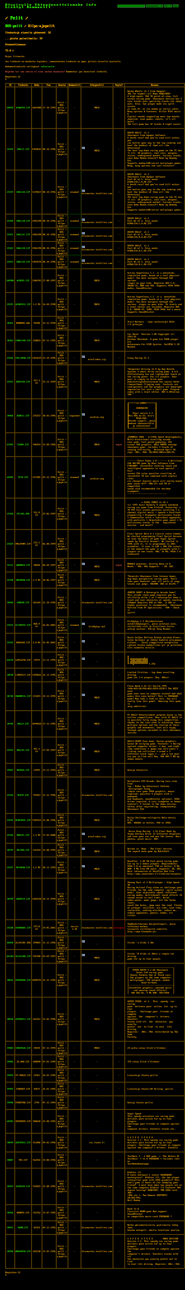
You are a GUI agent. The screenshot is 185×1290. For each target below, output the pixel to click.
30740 (10, 724)
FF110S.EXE (23, 514)
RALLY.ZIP (23, 724)
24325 (10, 304)
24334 (10, 795)
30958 (10, 1251)
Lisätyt (14, 7)
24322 (10, 248)
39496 (10, 1102)
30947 (10, 1227)
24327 (10, 382)
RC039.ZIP (23, 795)
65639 (10, 660)
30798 (10, 899)
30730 (10, 696)
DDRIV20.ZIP (23, 382)
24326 (10, 358)
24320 (10, 221)
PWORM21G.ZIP (23, 696)
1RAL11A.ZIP (23, 192)
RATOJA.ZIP (23, 770)
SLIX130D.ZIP (23, 956)
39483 (10, 1048)
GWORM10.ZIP (23, 565)
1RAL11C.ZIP (23, 234)
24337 (10, 867)
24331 (10, 625)
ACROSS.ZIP (23, 280)
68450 (10, 942)
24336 (10, 835)
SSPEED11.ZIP (23, 1019)
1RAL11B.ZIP (23, 221)
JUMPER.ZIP (23, 602)
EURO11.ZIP (23, 416)
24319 (10, 192)
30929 (10, 1186)
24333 (10, 750)
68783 (10, 1121)
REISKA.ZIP (23, 850)
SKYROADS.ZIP (23, 928)
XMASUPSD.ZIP (23, 1251)
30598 (10, 675)
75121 (10, 565)
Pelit (16, 18)
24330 (10, 580)
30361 (10, 323)
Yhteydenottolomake (59, 5)
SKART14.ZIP (23, 899)
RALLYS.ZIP (23, 750)
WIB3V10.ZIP (23, 1186)
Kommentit (39, 7)
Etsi (176, 6)
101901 (10, 956)
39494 (10, 1075)
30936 (10, 1212)
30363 (10, 340)
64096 (10, 477)
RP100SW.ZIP (23, 867)
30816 (10, 980)
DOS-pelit (13, 26)
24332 (10, 642)
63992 (10, 444)
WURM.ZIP (23, 1227)
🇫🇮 (83, 148)
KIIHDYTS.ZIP (23, 625)
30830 (10, 1019)
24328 (10, 514)
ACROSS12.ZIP (23, 304)
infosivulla (48, 66)
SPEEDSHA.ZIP (23, 980)
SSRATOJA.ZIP (23, 1048)
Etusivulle (20, 5)
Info (91, 5)
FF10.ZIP (23, 477)
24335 (10, 820)
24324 (10, 149)
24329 (10, 544)
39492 (10, 1089)
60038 (10, 107)
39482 (10, 1061)
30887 (10, 1160)
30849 (10, 1142)
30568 (10, 602)
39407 (10, 770)
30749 (10, 850)
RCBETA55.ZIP (23, 820)
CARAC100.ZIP (23, 340)
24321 (10, 234)
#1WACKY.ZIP (23, 107)
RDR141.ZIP (23, 835)
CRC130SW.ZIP (23, 358)
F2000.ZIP (23, 444)
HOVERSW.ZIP (23, 580)
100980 (10, 280)
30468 (10, 416)
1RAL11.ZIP (23, 149)
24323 (10, 262)
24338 (10, 928)
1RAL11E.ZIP (23, 262)
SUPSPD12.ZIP (23, 1142)
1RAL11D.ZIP (23, 248)
